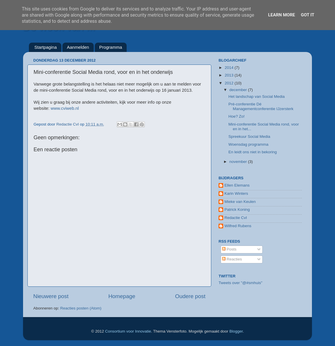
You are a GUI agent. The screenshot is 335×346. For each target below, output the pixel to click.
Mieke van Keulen (240, 201)
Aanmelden (78, 47)
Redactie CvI (235, 217)
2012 (230, 83)
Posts (229, 249)
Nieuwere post (51, 296)
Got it (307, 15)
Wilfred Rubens (237, 226)
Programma (110, 47)
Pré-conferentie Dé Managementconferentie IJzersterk (261, 106)
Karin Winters (236, 193)
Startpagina (45, 47)
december (238, 90)
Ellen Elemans (236, 185)
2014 (230, 67)
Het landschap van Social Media (256, 96)
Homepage (121, 296)
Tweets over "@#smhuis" (240, 283)
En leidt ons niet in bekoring (252, 152)
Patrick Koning (237, 209)
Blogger (236, 331)
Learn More (281, 15)
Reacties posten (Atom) (80, 308)
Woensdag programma (248, 144)
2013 (230, 75)
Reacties (232, 259)
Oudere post (190, 296)
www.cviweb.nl (65, 108)
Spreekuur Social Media (249, 136)
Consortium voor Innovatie (128, 331)
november (238, 161)
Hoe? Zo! (236, 116)
